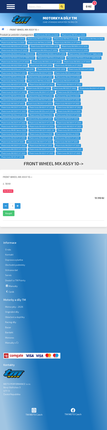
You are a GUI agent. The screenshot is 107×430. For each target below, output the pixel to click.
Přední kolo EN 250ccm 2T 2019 (67, 43)
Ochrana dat (11, 270)
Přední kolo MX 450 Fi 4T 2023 (67, 104)
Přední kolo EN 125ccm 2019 (12, 39)
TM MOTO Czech (34, 412)
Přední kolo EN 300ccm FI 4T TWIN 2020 (17, 58)
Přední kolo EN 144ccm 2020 (65, 39)
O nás (8, 249)
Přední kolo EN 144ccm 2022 (12, 81)
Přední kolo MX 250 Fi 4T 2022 (66, 81)
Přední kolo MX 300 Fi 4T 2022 (41, 92)
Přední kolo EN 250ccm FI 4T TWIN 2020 (17, 54)
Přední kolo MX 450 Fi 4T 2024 (69, 126)
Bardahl (9, 332)
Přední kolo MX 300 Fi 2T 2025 (13, 145)
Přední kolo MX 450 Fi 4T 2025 (13, 153)
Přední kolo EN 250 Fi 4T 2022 (92, 88)
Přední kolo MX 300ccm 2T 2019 (44, 50)
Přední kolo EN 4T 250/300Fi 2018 (51, 69)
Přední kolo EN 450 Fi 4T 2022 (69, 84)
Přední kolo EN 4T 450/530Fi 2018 (44, 46)
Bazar (8, 327)
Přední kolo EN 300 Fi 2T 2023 (67, 100)
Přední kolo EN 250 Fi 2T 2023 (13, 100)
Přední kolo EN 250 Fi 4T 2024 (13, 123)
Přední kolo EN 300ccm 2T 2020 (77, 62)
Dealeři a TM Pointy (15, 280)
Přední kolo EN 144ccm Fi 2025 (13, 134)
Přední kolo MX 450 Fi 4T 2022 (13, 84)
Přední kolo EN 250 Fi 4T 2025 (68, 145)
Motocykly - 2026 (14, 306)
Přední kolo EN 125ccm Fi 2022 (67, 73)
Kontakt (9, 254)
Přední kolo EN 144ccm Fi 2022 (68, 77)
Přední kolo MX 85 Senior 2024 (13, 130)
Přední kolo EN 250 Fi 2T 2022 (41, 84)
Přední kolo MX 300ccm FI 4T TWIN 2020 (83, 58)
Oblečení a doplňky (15, 317)
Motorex (9, 337)
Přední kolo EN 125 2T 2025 (12, 157)
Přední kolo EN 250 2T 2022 (12, 88)
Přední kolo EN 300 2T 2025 (66, 142)
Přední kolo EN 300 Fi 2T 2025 (39, 142)
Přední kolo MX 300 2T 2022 (64, 88)
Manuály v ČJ (11, 342)
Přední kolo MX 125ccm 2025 (69, 130)
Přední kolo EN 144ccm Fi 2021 (13, 73)
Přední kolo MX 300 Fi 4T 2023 (13, 111)
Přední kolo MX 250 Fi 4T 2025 (13, 149)
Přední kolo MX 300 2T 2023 (12, 104)
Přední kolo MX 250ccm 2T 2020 (51, 58)
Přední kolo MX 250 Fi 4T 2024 (41, 123)
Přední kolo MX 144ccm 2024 (41, 115)
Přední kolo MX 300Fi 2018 (41, 65)
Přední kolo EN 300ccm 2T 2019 (74, 46)
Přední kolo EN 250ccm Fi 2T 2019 (74, 50)
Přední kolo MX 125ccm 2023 (12, 96)
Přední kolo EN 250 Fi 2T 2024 (68, 115)
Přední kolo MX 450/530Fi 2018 (14, 65)
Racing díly (10, 322)
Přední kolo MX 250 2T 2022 (40, 73)
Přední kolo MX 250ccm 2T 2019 (14, 46)
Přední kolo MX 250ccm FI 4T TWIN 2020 (85, 54)
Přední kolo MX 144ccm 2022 (39, 81)
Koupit (8, 213)
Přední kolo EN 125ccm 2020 (46, 35)
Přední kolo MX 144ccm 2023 (67, 96)
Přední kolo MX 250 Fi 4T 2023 (13, 107)
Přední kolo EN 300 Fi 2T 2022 (40, 77)
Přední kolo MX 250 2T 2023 (40, 100)
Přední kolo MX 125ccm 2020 (73, 35)
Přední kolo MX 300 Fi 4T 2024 (13, 126)
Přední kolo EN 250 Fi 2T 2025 (13, 138)
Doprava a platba (14, 259)
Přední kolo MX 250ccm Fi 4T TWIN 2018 (17, 69)
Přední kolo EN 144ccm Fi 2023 (40, 96)
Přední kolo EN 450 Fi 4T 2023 (41, 107)
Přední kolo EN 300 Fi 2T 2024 (39, 119)
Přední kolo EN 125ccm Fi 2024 (41, 111)
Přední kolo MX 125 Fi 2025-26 (42, 130)
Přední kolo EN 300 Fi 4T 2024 (69, 123)
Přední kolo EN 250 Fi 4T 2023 (40, 104)
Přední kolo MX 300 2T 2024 (66, 119)
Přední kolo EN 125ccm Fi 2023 (69, 92)
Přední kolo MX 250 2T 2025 (12, 142)
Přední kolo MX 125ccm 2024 (69, 111)
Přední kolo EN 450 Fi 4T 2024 (41, 126)
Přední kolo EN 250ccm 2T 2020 (14, 50)
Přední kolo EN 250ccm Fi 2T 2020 (15, 62)
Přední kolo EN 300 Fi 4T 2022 (13, 92)
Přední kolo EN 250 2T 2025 (40, 138)
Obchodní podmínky (15, 264)
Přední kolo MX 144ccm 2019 (39, 43)
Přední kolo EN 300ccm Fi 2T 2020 (46, 62)
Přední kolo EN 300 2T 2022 (38, 88)
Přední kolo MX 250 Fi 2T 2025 (67, 138)
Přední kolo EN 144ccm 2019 (92, 39)
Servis (8, 275)
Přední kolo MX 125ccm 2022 (12, 77)
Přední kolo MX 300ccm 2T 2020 (68, 65)
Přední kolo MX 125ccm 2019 (39, 39)
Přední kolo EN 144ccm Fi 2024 (13, 115)
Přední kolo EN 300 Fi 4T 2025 (41, 149)
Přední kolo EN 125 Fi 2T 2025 (68, 153)
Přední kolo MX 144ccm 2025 (67, 134)
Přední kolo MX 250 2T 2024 (12, 119)
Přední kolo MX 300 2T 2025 (40, 145)
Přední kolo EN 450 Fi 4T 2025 (41, 153)
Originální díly (12, 311)
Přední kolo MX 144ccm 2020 (12, 43)
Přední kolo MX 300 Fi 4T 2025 (69, 149)
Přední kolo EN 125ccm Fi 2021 (81, 69)
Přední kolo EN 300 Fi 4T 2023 (69, 107)
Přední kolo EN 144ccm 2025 (41, 134)
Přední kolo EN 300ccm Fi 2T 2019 (51, 54)
